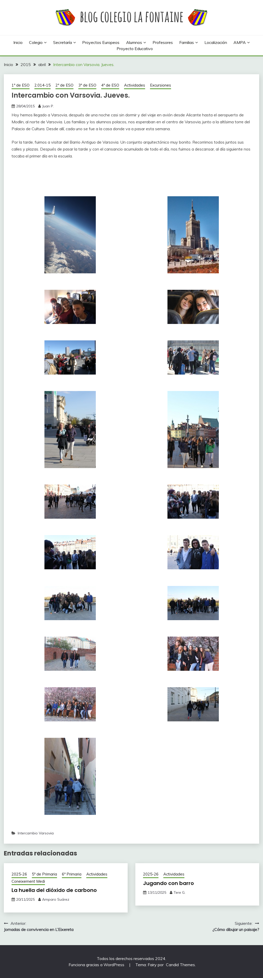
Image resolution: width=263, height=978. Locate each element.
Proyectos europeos (100, 42)
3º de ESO (87, 85)
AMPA (239, 42)
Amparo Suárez (55, 899)
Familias (186, 42)
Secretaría (62, 42)
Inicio (18, 42)
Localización (215, 42)
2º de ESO (64, 85)
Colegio (36, 42)
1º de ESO (21, 85)
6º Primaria (71, 874)
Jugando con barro (168, 883)
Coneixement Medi (28, 881)
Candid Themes (180, 964)
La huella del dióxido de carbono (54, 890)
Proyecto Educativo (135, 48)
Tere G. (179, 892)
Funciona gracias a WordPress (97, 964)
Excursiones (160, 85)
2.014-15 (42, 85)
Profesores (163, 42)
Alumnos (134, 42)
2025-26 (19, 874)
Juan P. (48, 106)
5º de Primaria (44, 874)
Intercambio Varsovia (36, 833)
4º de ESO (110, 85)
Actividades (134, 85)
